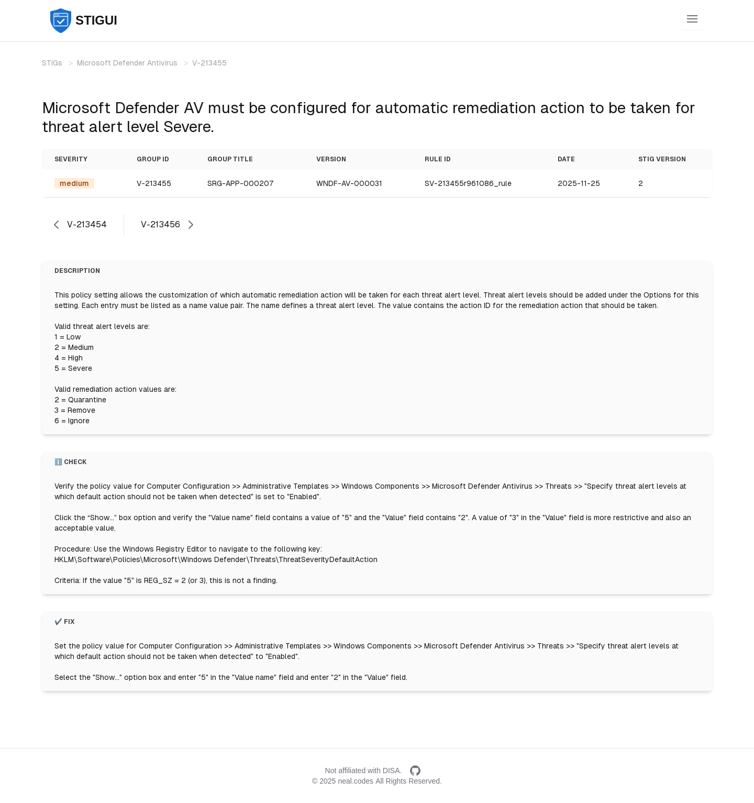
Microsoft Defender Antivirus (127, 63)
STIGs (52, 63)
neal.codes (355, 781)
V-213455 (209, 63)
